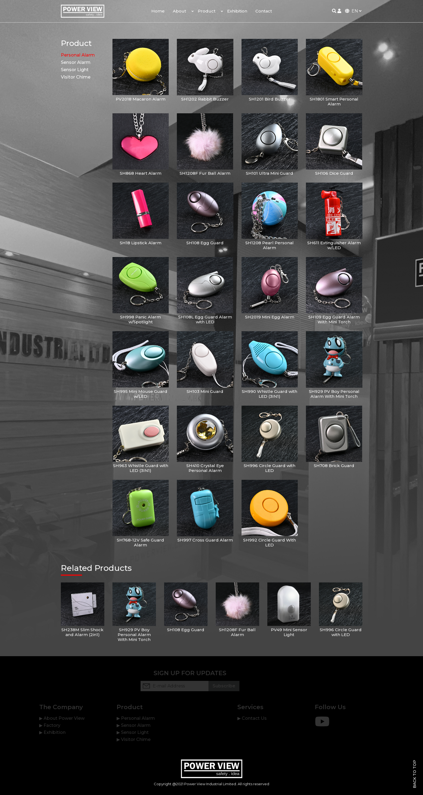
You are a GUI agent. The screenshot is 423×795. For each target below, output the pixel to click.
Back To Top (414, 774)
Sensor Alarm (75, 62)
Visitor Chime (75, 77)
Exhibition (237, 11)
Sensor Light (75, 69)
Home (158, 11)
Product (206, 11)
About (179, 11)
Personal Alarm (78, 55)
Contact (263, 11)
